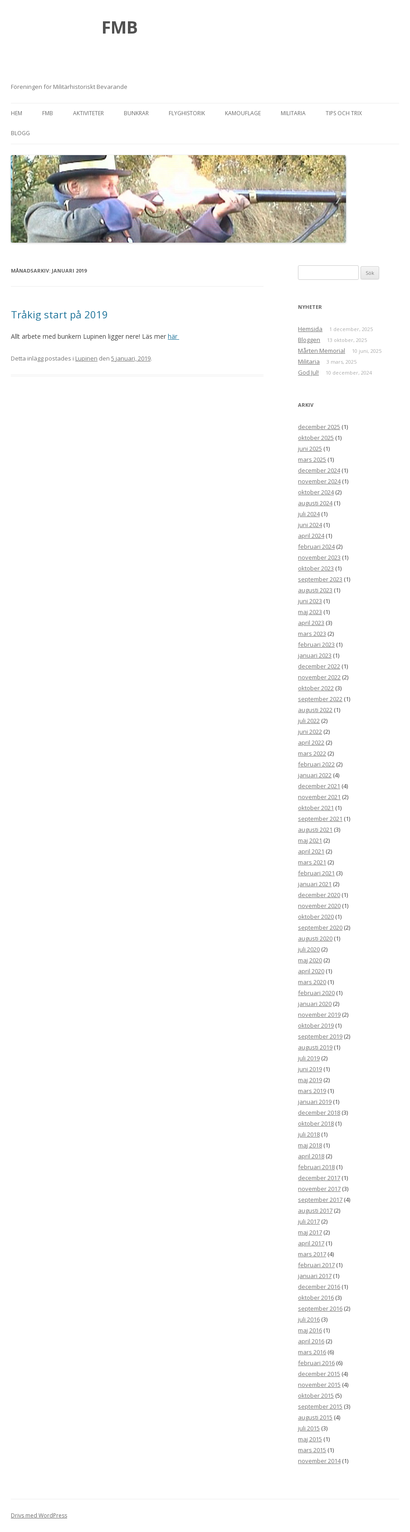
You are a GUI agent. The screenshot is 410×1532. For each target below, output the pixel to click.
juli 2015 (309, 1428)
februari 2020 (316, 993)
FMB (120, 27)
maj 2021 (310, 840)
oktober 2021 (316, 808)
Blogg (20, 133)
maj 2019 (310, 1080)
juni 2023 (310, 601)
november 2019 (319, 1014)
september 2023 (320, 579)
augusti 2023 (315, 590)
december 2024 (319, 470)
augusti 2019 (315, 1047)
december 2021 (319, 786)
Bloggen (309, 340)
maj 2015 (310, 1439)
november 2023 (319, 557)
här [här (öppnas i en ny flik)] (173, 336)
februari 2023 (316, 644)
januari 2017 (315, 1276)
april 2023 (311, 623)
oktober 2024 (316, 492)
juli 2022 (309, 721)
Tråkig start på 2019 (59, 314)
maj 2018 (310, 1145)
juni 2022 (310, 731)
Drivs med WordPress (39, 1515)
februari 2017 (316, 1265)
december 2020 (319, 895)
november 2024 (319, 481)
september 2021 (320, 819)
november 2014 (319, 1461)
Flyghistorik (187, 113)
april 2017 (311, 1243)
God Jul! (308, 372)
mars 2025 (312, 459)
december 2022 (319, 666)
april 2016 (311, 1341)
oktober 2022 (316, 688)
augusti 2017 (315, 1210)
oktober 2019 (316, 1025)
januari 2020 (315, 1004)
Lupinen (86, 358)
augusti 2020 (315, 938)
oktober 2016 (316, 1297)
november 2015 (319, 1385)
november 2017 (319, 1189)
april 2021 (311, 851)
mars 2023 (312, 633)
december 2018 (319, 1112)
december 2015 (319, 1374)
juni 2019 (310, 1069)
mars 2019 (312, 1091)
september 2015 (320, 1406)
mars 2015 (312, 1450)
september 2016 (320, 1308)
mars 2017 (312, 1254)
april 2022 (311, 742)
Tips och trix (344, 113)
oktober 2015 (316, 1395)
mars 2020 (312, 982)
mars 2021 (312, 862)
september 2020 (320, 927)
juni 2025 (310, 448)
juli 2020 (309, 949)
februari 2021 (316, 873)
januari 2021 (315, 884)
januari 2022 (315, 775)
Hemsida (310, 329)
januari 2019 (315, 1102)
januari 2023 (315, 655)
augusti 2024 (315, 503)
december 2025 (319, 427)
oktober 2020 (316, 916)
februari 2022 (316, 764)
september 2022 (320, 699)
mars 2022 (312, 753)
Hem (16, 113)
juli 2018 (309, 1134)
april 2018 (311, 1156)
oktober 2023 (316, 568)
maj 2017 (310, 1232)
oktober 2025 (316, 438)
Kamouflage (243, 113)
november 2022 (319, 677)
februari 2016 (316, 1363)
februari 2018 (316, 1167)
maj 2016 (310, 1330)
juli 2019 (309, 1058)
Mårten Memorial (321, 350)
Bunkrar (136, 113)
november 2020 (319, 906)
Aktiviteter (88, 113)
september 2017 (320, 1199)
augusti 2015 (315, 1417)
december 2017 (319, 1178)
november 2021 (319, 797)
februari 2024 (316, 546)
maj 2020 (310, 960)
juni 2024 (310, 525)
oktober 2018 (316, 1123)
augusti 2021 (315, 829)
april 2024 (311, 536)
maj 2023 (310, 612)
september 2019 (320, 1036)
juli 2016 (309, 1319)
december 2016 (319, 1287)
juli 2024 (309, 514)
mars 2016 (312, 1352)
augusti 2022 (315, 710)
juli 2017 (309, 1221)
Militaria (293, 113)
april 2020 (311, 971)
